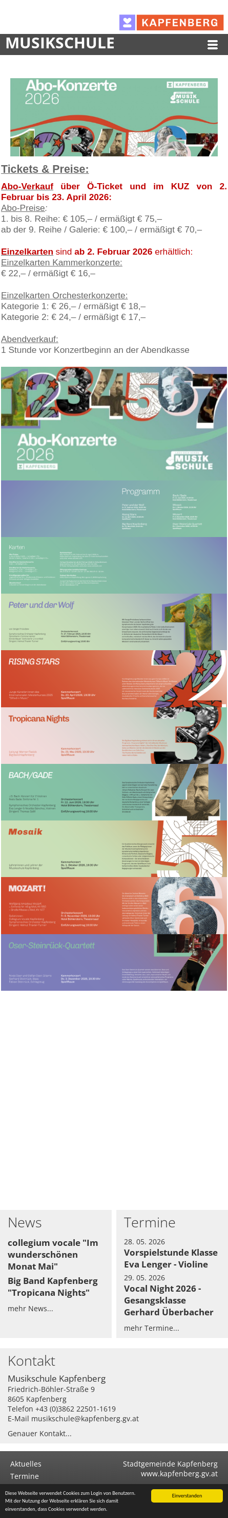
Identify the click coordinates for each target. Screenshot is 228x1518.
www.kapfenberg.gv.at (179, 1473)
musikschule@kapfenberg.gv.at (85, 1418)
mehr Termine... (151, 1328)
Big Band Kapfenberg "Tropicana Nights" (53, 1286)
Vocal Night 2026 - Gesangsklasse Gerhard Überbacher (169, 1300)
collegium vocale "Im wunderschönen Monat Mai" (53, 1254)
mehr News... (30, 1308)
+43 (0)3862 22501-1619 (75, 1409)
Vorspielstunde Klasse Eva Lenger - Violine (171, 1258)
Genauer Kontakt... (40, 1433)
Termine (24, 1476)
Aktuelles (26, 1464)
